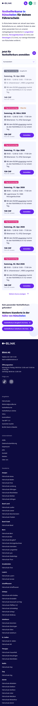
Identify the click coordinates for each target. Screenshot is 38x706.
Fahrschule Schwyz (8, 612)
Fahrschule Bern (7, 533)
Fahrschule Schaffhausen (10, 587)
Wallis (4, 663)
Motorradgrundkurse (9, 404)
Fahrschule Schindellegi (10, 608)
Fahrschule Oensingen (9, 626)
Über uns (5, 460)
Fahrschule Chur (7, 568)
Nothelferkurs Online (9, 411)
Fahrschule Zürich (8, 703)
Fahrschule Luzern (8, 576)
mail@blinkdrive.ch (11, 359)
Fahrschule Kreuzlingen (10, 656)
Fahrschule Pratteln (8, 517)
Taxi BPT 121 (6, 421)
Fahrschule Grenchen (9, 623)
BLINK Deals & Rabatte (9, 427)
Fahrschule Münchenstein (10, 514)
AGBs (4, 440)
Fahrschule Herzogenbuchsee (12, 543)
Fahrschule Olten (7, 630)
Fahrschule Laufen (8, 507)
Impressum (6, 447)
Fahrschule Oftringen (9, 489)
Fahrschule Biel (7, 537)
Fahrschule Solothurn (9, 633)
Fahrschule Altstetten (9, 683)
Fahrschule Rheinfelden (10, 493)
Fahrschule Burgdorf (9, 540)
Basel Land (6, 504)
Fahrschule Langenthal (9, 550)
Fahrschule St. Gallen (9, 641)
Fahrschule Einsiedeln (9, 599)
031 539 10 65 (12, 357)
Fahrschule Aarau (8, 476)
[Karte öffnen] (34, 53)
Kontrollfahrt (6, 417)
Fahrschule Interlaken (9, 546)
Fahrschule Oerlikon (8, 690)
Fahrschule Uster (7, 693)
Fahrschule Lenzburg (9, 486)
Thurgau (5, 649)
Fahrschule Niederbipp (9, 556)
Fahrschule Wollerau (9, 615)
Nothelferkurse (7, 407)
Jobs (3, 450)
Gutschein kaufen (8, 424)
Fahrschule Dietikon (8, 687)
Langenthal (28, 32)
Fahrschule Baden (8, 480)
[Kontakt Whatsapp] (30, 3)
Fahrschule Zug (7, 675)
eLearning (22, 87)
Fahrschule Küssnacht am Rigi (12, 602)
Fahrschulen (6, 401)
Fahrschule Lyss (7, 553)
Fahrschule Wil (7, 644)
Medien (4, 456)
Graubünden (6, 564)
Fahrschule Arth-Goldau (10, 595)
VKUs (3, 414)
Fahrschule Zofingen (9, 499)
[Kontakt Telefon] (25, 3)
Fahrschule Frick (7, 483)
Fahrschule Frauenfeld (9, 652)
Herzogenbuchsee (16, 35)
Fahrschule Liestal (8, 511)
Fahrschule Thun (7, 559)
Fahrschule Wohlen (8, 496)
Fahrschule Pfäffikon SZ (10, 605)
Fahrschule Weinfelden (9, 659)
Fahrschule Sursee (8, 579)
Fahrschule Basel (7, 525)
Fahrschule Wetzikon (9, 696)
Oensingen (6, 37)
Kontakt (4, 453)
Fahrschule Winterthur (9, 700)
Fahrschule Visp (7, 667)
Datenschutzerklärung (9, 443)
